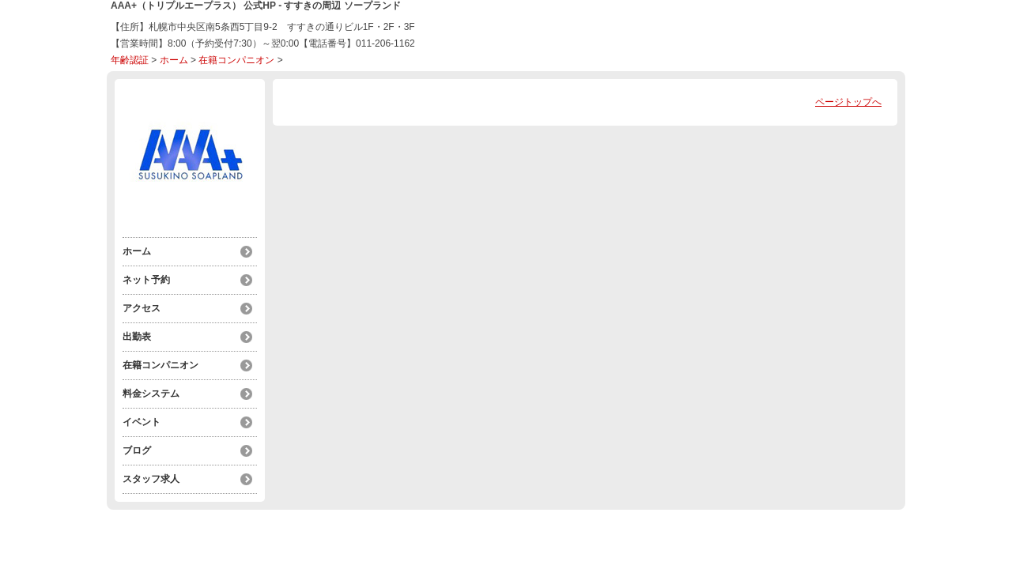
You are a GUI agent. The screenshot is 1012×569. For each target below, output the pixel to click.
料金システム (151, 393)
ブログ (137, 450)
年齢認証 (130, 60)
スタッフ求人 (151, 478)
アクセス (141, 308)
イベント (141, 422)
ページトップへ (848, 101)
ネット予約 (146, 279)
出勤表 (137, 336)
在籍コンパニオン (236, 60)
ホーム (174, 60)
